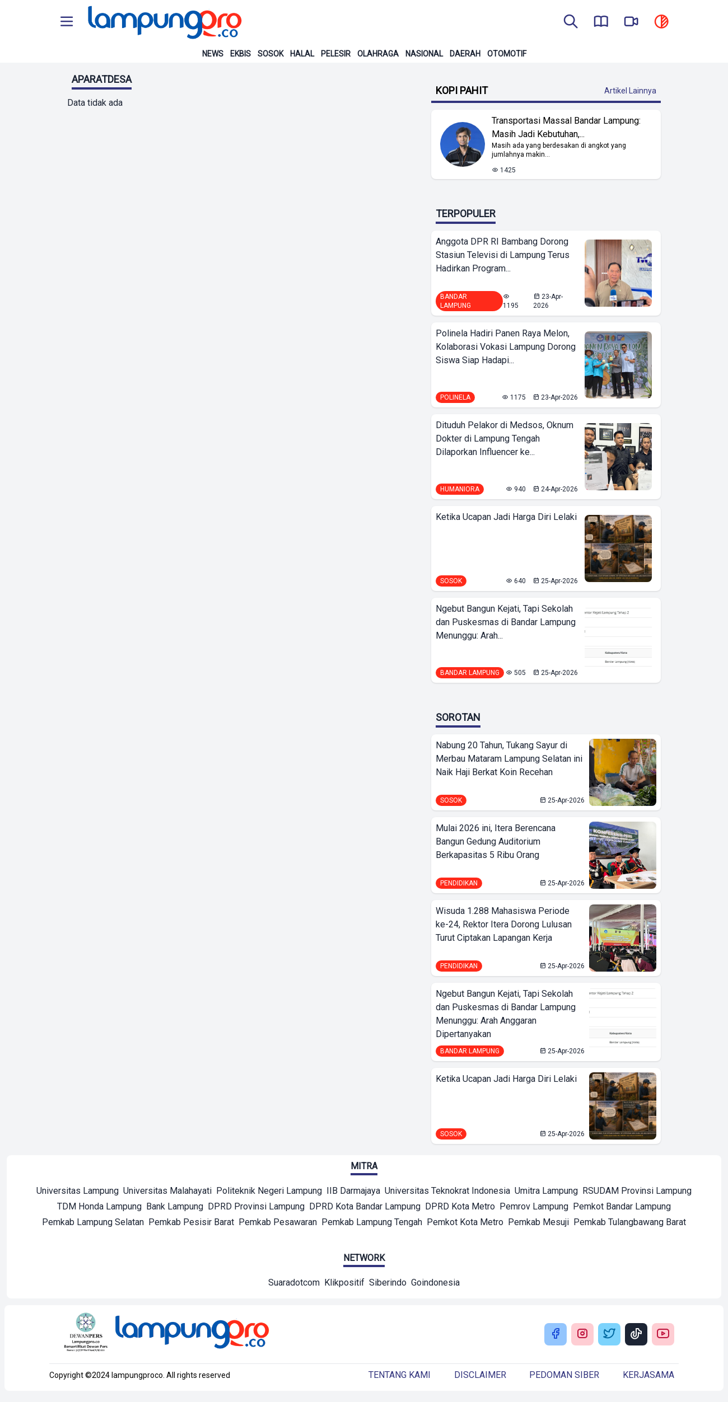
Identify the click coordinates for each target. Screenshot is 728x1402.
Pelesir (336, 53)
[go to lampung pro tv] (631, 22)
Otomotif (506, 53)
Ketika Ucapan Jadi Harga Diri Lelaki (506, 517)
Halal (302, 53)
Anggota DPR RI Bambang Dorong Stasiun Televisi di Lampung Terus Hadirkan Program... (503, 255)
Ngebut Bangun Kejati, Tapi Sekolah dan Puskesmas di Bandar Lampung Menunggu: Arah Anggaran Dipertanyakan (506, 1013)
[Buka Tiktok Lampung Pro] (636, 1334)
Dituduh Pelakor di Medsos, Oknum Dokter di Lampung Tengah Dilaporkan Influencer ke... (504, 438)
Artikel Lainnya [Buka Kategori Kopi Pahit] (630, 90)
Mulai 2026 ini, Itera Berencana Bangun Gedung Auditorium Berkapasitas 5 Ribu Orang (496, 841)
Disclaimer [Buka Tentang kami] (480, 1375)
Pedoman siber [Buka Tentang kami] (564, 1375)
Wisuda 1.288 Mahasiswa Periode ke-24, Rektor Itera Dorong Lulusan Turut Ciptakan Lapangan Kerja (504, 924)
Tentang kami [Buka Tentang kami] (399, 1375)
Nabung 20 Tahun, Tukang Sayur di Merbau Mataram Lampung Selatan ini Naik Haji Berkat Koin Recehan (509, 758)
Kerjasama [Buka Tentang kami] (648, 1375)
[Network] (294, 1284)
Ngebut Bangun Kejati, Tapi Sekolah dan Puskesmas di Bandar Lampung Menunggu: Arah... (506, 622)
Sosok (270, 53)
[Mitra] (77, 1192)
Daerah (465, 53)
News (212, 53)
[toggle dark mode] (661, 22)
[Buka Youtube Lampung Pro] (663, 1334)
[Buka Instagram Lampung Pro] (582, 1334)
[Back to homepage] (163, 22)
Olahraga (378, 53)
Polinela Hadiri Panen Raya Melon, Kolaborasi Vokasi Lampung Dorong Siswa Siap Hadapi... (506, 346)
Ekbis (240, 53)
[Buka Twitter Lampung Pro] (609, 1334)
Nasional (424, 53)
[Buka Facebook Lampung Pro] (555, 1334)
